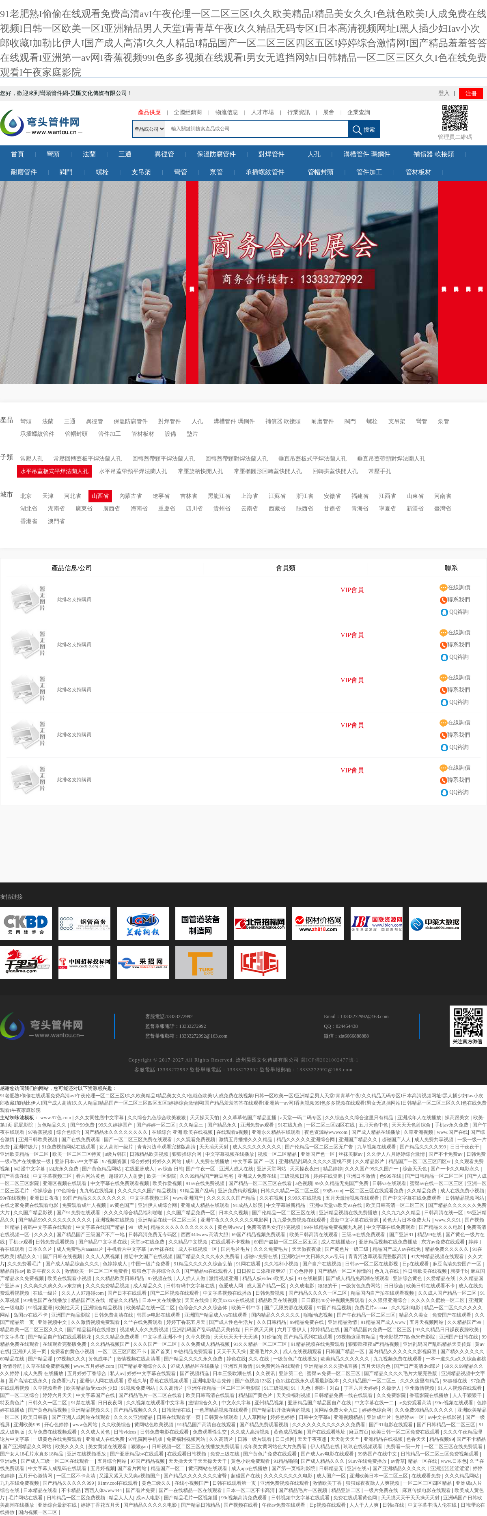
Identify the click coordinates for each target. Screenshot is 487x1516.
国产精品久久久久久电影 (150, 1505)
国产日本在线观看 (128, 1293)
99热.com (333, 1191)
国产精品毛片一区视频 (303, 1490)
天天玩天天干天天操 (236, 1337)
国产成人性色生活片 (231, 1322)
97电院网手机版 (146, 1439)
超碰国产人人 (396, 1139)
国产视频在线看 (241, 1505)
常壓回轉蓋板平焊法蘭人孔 (88, 459)
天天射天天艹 (345, 1439)
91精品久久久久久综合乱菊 (203, 1264)
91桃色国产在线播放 (45, 1300)
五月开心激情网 (36, 1476)
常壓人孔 (31, 459)
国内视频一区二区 (38, 1512)
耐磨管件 (24, 172)
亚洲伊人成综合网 (158, 1205)
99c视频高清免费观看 (244, 1498)
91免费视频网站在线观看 (69, 1147)
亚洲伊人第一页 (29, 1351)
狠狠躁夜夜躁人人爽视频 (373, 1483)
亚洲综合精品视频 (103, 1308)
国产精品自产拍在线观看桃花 (60, 1337)
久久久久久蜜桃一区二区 (438, 1300)
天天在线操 (197, 1300)
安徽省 (332, 496)
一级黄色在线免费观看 (58, 1439)
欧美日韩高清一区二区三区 (396, 1205)
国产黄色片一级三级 (347, 1249)
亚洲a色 (9, 1461)
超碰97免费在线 (261, 1256)
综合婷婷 (140, 1161)
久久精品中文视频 (188, 1242)
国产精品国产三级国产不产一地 (91, 1234)
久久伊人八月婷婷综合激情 (396, 1154)
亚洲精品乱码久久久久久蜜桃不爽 (315, 1161)
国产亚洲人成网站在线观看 (81, 1417)
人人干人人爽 (364, 1505)
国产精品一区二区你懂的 (344, 1271)
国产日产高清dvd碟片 (418, 1366)
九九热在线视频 (97, 1191)
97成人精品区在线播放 (195, 1366)
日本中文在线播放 (162, 1300)
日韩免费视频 (270, 1293)
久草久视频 (198, 1337)
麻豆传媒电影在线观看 (427, 1490)
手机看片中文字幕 (127, 1249)
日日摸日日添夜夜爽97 (262, 1271)
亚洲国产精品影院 (71, 1315)
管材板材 (418, 172)
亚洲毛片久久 (265, 1351)
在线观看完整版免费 (65, 1344)
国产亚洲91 (402, 1234)
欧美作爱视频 (168, 1183)
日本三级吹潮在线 (233, 1373)
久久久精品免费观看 (117, 1337)
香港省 (28, 521)
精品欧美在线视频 (278, 1300)
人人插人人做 (191, 1278)
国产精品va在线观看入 (209, 1271)
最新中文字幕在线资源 (355, 1220)
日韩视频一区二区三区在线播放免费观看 (196, 1446)
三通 (125, 154)
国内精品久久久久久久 (276, 1315)
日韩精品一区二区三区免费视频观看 (440, 1454)
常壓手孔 (379, 471)
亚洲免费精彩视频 (238, 1191)
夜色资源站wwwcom (326, 1132)
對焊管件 (271, 154)
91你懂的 (271, 1337)
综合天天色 (415, 1169)
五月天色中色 (374, 1125)
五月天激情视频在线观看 (352, 1198)
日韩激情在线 (177, 1410)
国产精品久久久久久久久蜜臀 (196, 1476)
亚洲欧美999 (27, 1424)
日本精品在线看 (40, 1490)
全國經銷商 (188, 112)
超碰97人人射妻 (126, 1176)
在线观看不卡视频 (231, 1242)
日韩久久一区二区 (48, 1403)
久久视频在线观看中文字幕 (156, 1403)
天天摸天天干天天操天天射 (411, 1498)
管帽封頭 (321, 172)
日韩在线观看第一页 (179, 1417)
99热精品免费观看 (194, 1351)
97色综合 (66, 1191)
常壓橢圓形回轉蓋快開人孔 (268, 471)
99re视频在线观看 (454, 1403)
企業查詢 (358, 112)
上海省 (249, 496)
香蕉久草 (137, 1381)
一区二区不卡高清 (76, 1476)
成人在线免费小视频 (462, 1191)
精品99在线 (430, 1234)
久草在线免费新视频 (48, 1366)
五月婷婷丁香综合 (87, 1373)
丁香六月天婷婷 (361, 1388)
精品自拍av (12, 1271)
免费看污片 (64, 1381)
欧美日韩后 (36, 1417)
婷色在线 (236, 1359)
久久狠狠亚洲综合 (388, 1300)
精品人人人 (121, 1498)
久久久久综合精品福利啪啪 (134, 1212)
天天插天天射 (214, 1147)
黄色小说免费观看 (251, 1461)
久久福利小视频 (282, 1264)
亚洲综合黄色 (408, 1278)
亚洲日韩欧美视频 (38, 1139)
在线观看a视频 (232, 1132)
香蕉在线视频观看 (169, 1381)
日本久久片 (41, 1249)
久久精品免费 (422, 1191)
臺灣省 (442, 509)
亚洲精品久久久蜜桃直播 (331, 1366)
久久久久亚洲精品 (134, 1417)
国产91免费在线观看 (78, 1212)
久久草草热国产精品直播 (250, 1117)
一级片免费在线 (381, 1490)
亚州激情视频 (420, 1388)
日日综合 (393, 1286)
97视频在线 (160, 1278)
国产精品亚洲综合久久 (143, 1366)
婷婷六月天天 (58, 1395)
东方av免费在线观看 (443, 1242)
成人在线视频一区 (198, 1249)
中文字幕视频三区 (53, 1176)
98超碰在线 (455, 1381)
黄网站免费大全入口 (336, 1410)
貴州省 (222, 509)
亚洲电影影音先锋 (212, 1381)
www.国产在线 (452, 1132)
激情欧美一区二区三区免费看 (97, 1271)
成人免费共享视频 (434, 1139)
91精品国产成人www (384, 1322)
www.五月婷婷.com (94, 1366)
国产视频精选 (195, 1373)
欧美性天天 (68, 1308)
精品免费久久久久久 (447, 1249)
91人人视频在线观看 (460, 1388)
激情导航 (12, 1366)
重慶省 (166, 509)
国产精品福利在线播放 (92, 1329)
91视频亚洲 (40, 1308)
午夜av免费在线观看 (284, 1505)
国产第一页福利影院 (294, 1468)
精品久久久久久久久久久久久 (183, 1227)
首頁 (17, 154)
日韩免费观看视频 (55, 1242)
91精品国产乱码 (197, 1191)
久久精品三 (192, 1125)
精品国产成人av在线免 (397, 1249)
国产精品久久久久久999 (69, 1483)
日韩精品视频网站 (465, 1198)
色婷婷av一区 (410, 1417)
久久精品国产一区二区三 (370, 1381)
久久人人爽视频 (103, 1256)
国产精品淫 (41, 1359)
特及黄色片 (13, 1403)
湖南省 (56, 509)
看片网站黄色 (91, 1176)
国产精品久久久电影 (441, 1227)
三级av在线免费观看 (364, 1234)
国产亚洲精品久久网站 (27, 1446)
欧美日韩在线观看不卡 (431, 1286)
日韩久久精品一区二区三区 (290, 1191)
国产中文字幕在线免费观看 (412, 1198)
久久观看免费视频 (196, 1139)
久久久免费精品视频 (108, 1286)
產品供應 (149, 112)
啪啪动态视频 (319, 1315)
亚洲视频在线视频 (115, 1220)
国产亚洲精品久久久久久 (400, 1468)
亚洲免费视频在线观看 (285, 1483)
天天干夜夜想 (312, 1439)
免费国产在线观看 (452, 1315)
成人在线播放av (338, 1242)
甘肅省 (332, 509)
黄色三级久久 (157, 1483)
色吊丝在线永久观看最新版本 (308, 1381)
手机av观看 (20, 1242)
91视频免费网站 (138, 1388)
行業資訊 (298, 112)
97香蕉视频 (41, 1132)
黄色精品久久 (52, 1125)
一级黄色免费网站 (361, 1286)
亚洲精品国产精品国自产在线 (320, 1403)
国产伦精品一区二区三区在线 (284, 1212)
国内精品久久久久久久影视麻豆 (403, 1351)
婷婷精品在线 (325, 1329)
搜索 (364, 130)
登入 (444, 93)
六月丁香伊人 (292, 1329)
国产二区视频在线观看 (175, 1293)
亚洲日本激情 (361, 1176)
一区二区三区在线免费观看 (454, 1446)
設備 (170, 434)
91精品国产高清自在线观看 (207, 1424)
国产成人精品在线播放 (376, 1132)
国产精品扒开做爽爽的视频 (282, 1410)
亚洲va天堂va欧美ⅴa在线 (336, 1205)
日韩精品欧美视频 (149, 1154)
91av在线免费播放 (368, 1461)
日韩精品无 (332, 1468)
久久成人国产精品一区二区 (448, 1293)
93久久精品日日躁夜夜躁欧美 (448, 1329)
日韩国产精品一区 (345, 1351)
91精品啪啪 (286, 1461)
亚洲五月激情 (238, 1366)
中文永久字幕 (237, 1403)
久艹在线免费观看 (143, 1322)
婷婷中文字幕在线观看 (152, 1373)
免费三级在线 (225, 1454)
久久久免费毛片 (271, 1249)
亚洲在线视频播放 (87, 1454)
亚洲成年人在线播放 (419, 1117)
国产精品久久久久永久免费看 (208, 1256)
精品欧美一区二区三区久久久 (32, 1329)
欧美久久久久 (70, 1446)
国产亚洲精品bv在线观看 (137, 1454)
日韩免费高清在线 (114, 1315)
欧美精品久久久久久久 (346, 1359)
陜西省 (304, 509)
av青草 (398, 1461)
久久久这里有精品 (420, 1381)
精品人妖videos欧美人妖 (268, 1278)
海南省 (139, 509)
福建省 (359, 496)
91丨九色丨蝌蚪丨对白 (316, 1388)
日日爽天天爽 (259, 1329)
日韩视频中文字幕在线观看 (301, 1498)
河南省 (442, 496)
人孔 (314, 154)
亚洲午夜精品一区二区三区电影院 (224, 1388)
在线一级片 (45, 1293)
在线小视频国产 (192, 1483)
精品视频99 (441, 1439)
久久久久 (44, 1234)
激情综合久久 (203, 1403)
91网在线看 (249, 1264)
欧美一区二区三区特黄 (77, 1154)
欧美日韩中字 (246, 1308)
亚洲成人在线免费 (106, 1439)
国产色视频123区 (254, 1381)
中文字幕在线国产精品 (101, 1227)
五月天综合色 (376, 1366)
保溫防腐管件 (216, 154)
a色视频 (303, 1183)
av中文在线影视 (445, 1417)
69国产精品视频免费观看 (259, 1234)
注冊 (471, 94)
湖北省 (28, 509)
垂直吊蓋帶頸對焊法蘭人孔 (391, 459)
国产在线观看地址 (326, 1432)
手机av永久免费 (452, 1125)
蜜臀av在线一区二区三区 (437, 1183)
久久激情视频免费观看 (96, 1322)
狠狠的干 (328, 1286)
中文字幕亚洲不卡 (163, 1337)
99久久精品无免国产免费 (342, 1183)
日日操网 (285, 1439)
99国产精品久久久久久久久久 (95, 1198)
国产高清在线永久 (29, 1381)
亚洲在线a (358, 1468)
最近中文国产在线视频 (149, 1256)
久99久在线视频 (305, 1198)
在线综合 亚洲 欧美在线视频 (183, 1132)
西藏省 (277, 509)
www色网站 (85, 1424)
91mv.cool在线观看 (118, 1483)
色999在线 (391, 1176)
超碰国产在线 (246, 1476)
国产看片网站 (132, 1468)
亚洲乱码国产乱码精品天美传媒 (206, 1329)
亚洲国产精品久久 (358, 1139)
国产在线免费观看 (81, 1139)
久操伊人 (391, 1388)
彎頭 (53, 154)
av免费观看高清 (415, 1403)
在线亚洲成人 (140, 1169)
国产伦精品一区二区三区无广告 (319, 1147)
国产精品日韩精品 (201, 1505)
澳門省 (56, 521)
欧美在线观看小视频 (70, 1278)
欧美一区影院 (162, 1176)
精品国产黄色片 (256, 1395)
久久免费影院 (392, 1395)
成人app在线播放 (250, 1468)
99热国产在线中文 (378, 1454)
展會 (328, 112)
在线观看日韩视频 (187, 1454)
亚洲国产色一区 (318, 1154)
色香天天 (416, 1439)
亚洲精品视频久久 (91, 1410)
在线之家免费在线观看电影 (30, 1205)
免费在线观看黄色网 (355, 1498)
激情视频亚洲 (224, 1278)
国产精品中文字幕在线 (103, 1242)
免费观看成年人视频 (84, 1205)
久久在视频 (272, 1198)
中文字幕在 (13, 1337)
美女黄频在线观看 (108, 1446)
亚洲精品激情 (343, 1322)
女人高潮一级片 (116, 1147)
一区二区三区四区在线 (331, 1125)
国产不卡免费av (446, 1154)
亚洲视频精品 (349, 1417)
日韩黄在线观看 (221, 1417)
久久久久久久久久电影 (289, 1476)
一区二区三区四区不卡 (123, 1351)
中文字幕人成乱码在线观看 (58, 1468)
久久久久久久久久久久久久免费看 (329, 1424)
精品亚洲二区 (346, 1490)
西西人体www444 (103, 1490)
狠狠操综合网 (187, 1154)
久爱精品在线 (441, 1278)
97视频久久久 (71, 1359)
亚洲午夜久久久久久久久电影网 (235, 1220)
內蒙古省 (130, 496)
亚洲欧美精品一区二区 (25, 1154)
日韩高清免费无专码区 (153, 1234)
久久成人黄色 (96, 1432)
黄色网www (231, 1227)
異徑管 (164, 154)
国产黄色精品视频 (48, 1410)
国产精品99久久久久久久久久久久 (55, 1220)
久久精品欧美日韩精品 (120, 1278)
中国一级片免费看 (151, 1264)
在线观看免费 (427, 1476)
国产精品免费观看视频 (264, 1424)
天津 (48, 496)
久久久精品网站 (462, 1476)
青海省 (359, 509)
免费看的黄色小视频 (72, 1351)
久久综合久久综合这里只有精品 (359, 1117)
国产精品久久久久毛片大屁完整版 (401, 1373)
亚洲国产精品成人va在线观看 (216, 1315)
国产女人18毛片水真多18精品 (32, 1454)
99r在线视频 (13, 1198)
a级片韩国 (116, 1154)
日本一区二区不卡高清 (251, 1490)
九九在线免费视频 (20, 1483)
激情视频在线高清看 (139, 1359)
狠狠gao (140, 1446)
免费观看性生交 (210, 1432)
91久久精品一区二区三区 (260, 1344)
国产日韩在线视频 (63, 1256)
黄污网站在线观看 (208, 1468)
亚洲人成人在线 (236, 1169)
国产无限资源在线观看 (289, 1308)
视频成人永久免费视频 (145, 1329)
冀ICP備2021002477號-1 (330, 1060)
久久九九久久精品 (401, 1212)
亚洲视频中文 (53, 1322)
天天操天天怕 (205, 1117)
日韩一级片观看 (255, 1439)
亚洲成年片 (379, 1417)
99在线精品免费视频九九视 (334, 1227)
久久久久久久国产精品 (231, 1198)
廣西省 (111, 509)
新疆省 (415, 509)
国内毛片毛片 (236, 1249)
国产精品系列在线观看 (309, 1337)
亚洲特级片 (26, 1147)
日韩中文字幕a (315, 1417)
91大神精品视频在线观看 (437, 1256)
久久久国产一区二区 (155, 1344)
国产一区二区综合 (20, 1395)
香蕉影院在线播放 (429, 1395)
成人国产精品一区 (267, 1286)
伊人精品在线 (325, 1446)
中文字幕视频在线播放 (230, 1154)
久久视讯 (266, 1373)
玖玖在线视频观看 (363, 1446)
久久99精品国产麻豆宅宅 (207, 1176)
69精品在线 (13, 1359)
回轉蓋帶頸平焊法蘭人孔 (163, 459)
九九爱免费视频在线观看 (299, 1220)
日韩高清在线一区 (444, 1212)
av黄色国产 (122, 1205)
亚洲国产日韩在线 (459, 1337)
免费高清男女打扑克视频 (274, 1227)
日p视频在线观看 (328, 1505)
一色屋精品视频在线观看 (221, 1410)
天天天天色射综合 (412, 1125)
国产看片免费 (141, 1490)
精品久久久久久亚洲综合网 (306, 1139)
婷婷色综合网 (377, 1410)
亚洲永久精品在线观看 (277, 1132)
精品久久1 (28, 1256)
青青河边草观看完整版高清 (167, 1147)
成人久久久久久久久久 (257, 1147)
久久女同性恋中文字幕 (100, 1117)
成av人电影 (148, 1498)
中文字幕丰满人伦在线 (433, 1505)
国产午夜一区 (201, 1169)
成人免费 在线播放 (44, 1373)
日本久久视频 (234, 1212)
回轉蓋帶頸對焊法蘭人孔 (236, 459)
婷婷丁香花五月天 (186, 1322)
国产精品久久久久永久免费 (194, 1359)
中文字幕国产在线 (96, 1395)
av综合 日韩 (170, 1169)
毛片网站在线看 (26, 1498)
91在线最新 (310, 1278)
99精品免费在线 (307, 1322)
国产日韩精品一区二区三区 (435, 1176)
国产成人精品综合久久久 (72, 1264)
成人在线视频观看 (303, 1351)
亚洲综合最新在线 (58, 1505)
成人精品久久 (148, 1286)
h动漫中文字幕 (29, 1169)
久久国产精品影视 (33, 1212)
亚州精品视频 (269, 1403)
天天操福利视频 (294, 1395)
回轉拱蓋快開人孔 (335, 471)
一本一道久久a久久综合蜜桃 (456, 1359)
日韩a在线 (393, 1505)
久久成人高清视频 (251, 1432)
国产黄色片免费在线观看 (270, 1454)
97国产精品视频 (334, 1308)
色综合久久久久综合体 (203, 1308)
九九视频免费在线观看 (398, 1359)
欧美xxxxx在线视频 (234, 1300)
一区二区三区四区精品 (428, 1483)
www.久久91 (448, 1220)
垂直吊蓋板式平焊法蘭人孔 (312, 459)
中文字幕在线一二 (375, 1403)
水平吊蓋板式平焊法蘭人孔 (54, 471)
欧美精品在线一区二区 (151, 1308)
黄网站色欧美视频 (154, 1424)
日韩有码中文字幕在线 (191, 1286)
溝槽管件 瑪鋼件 (366, 154)
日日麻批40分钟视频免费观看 (333, 1300)
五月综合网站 (112, 1461)
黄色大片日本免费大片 (407, 1220)
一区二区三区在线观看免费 (375, 1191)
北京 (26, 496)
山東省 (415, 496)
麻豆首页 (358, 1432)
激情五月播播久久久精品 (246, 1139)
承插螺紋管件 (265, 172)
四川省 (194, 509)
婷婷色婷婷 (283, 1417)
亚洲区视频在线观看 (65, 1183)
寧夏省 (387, 509)
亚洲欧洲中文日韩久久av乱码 (313, 1256)
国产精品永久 (222, 1125)
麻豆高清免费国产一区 (458, 1264)
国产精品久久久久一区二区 (318, 1293)
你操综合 (43, 1191)
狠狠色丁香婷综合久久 (157, 1271)
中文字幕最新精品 (286, 1205)
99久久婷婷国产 (116, 1125)
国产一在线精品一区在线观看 (191, 1490)
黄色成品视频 (289, 1432)
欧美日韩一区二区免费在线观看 (406, 1432)
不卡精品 (71, 1490)
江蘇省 (277, 496)
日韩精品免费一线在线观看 (344, 1395)
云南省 (249, 509)
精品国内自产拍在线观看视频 (383, 1293)
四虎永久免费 (64, 1169)
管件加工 (369, 172)
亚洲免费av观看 (257, 1125)
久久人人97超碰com (83, 1293)
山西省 (100, 496)
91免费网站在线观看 (278, 1366)
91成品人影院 (248, 1205)
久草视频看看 (48, 1388)
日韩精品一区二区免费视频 (76, 1498)
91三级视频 (276, 1388)
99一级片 (138, 1227)
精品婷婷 (333, 1169)
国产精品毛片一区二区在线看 (151, 1395)
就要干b (459, 1271)
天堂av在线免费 (148, 1242)
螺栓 (102, 172)
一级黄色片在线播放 (295, 1359)
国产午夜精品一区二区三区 (366, 1315)
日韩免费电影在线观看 (165, 1432)
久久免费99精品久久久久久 (425, 1410)
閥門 (66, 172)
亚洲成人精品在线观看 (206, 1205)
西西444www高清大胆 (205, 1234)
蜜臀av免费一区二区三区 (334, 1373)
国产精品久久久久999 (423, 1147)
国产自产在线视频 (322, 1264)
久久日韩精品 (272, 1322)
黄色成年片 (101, 1359)
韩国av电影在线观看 (159, 1315)
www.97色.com (56, 1117)
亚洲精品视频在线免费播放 (349, 1212)
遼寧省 (161, 496)
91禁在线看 (83, 1403)
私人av (117, 1373)
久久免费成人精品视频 (206, 1344)
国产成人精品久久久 (323, 1461)
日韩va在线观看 (389, 1183)
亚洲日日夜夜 (45, 1198)
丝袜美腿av (351, 1154)
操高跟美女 (457, 1117)
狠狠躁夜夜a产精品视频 (374, 1344)
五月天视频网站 (427, 1322)
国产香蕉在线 (15, 1176)
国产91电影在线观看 (391, 1424)
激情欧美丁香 (327, 1483)
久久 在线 (259, 1359)
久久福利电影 (406, 1308)
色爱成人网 (231, 1286)
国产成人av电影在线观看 (328, 1454)
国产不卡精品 (471, 1439)
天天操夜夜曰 (305, 1169)
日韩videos (125, 1432)
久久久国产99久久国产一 (372, 1169)
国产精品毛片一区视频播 (191, 1498)
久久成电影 (302, 1286)
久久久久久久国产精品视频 (147, 1191)
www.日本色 (454, 1461)
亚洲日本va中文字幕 (77, 1161)
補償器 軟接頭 (434, 154)
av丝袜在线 (162, 1249)
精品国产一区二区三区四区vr (420, 1161)
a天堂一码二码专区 (301, 1117)
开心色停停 (302, 1271)
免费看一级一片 (403, 1446)
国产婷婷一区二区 (156, 1125)
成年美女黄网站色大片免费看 (275, 1446)
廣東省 (84, 509)
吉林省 (188, 496)
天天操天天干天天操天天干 (198, 1461)
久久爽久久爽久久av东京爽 (53, 1286)
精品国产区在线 (88, 1300)
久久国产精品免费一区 (191, 1212)
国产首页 (161, 1351)
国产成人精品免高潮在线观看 (358, 1278)
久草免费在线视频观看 (53, 1432)
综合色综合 (69, 1132)
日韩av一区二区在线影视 (372, 1264)
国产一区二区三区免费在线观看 (138, 1139)
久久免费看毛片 (25, 1264)
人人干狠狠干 (468, 1395)
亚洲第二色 (291, 1373)
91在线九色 (291, 1125)
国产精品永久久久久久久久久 (116, 1132)
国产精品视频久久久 (136, 1410)
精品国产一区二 (168, 1468)
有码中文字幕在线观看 (48, 1227)
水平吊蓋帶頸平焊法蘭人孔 (133, 471)
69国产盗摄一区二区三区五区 (286, 1242)
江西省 (387, 496)
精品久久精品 (124, 1300)
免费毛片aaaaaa (371, 1308)
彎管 (180, 172)
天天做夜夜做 (307, 1249)
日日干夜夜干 (465, 1147)
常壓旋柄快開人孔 (200, 471)
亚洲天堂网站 (272, 1169)
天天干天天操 (232, 1351)
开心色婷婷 (57, 1424)
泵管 (216, 172)
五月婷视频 (103, 1468)
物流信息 (226, 112)
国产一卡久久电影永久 (456, 1169)
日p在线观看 (416, 1264)
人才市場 (262, 112)
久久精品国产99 (465, 1322)
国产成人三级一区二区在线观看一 (58, 1461)
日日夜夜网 (110, 1403)
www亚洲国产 (188, 1198)
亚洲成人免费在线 (257, 1176)
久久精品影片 (370, 1161)
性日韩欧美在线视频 (425, 1271)
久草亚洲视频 (419, 1132)
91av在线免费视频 (206, 1183)
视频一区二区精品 (278, 1154)
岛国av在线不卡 (30, 1315)
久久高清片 (172, 1388)
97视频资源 (115, 1161)
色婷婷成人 (115, 1264)
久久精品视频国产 (111, 1344)
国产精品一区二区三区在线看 (260, 1183)
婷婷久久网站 (167, 1161)
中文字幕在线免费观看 (391, 1227)
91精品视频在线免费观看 (318, 1344)
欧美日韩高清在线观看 (314, 1234)
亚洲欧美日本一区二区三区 (379, 1476)
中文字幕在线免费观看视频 (120, 1183)
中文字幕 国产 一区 (254, 1161)
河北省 (72, 496)
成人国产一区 (332, 1476)
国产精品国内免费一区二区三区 (378, 1329)
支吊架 (141, 172)
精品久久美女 (414, 1315)
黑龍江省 (219, 496)
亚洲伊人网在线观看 (102, 1381)
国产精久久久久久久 (462, 1351)
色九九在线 (387, 1271)
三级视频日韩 (295, 1176)
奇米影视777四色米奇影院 (407, 1337)
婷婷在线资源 (328, 1176)
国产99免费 (83, 1125)
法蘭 (89, 154)
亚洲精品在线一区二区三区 (168, 1220)
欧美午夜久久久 (44, 1271)
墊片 (192, 434)
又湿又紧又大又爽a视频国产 (130, 1476)
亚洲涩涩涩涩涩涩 (450, 1468)
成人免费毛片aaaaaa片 (80, 1249)
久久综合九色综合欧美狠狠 (157, 1117)
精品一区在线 (423, 1461)
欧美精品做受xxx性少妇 (92, 1388)
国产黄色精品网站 (102, 1169)
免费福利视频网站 (186, 1439)
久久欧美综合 (116, 1424)
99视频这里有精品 (356, 1337)
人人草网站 (255, 1417)
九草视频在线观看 (377, 1147)
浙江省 (304, 496)
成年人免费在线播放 (208, 1161)
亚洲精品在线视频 (384, 1439)
